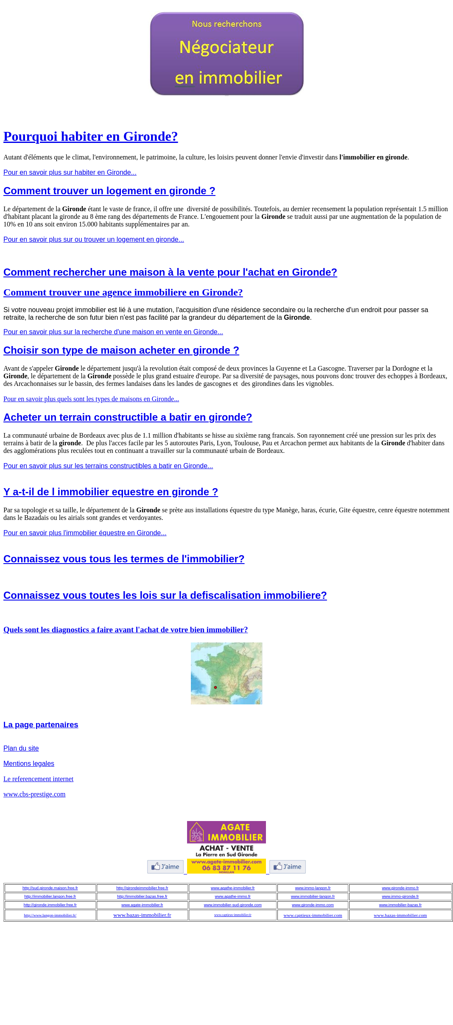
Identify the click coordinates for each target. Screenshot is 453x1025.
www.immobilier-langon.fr (313, 896)
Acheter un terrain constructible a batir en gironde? (127, 417)
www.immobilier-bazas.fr (400, 905)
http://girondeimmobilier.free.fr (142, 888)
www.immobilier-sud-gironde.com (233, 905)
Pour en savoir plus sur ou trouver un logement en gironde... (93, 239)
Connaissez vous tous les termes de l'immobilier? (124, 558)
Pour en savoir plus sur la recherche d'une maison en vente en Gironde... (113, 331)
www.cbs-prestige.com (34, 794)
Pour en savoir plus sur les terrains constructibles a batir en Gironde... (108, 465)
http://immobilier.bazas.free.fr (142, 896)
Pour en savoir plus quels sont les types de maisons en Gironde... (91, 398)
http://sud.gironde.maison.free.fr (50, 888)
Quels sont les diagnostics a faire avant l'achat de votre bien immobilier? (125, 629)
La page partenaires (40, 724)
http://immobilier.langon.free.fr (50, 896)
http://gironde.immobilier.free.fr (50, 905)
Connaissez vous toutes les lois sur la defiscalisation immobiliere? (165, 595)
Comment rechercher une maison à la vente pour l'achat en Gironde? (170, 272)
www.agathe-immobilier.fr (232, 888)
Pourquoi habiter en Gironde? (90, 136)
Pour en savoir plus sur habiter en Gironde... (70, 172)
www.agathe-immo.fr (233, 896)
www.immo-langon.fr (313, 888)
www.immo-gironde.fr (400, 896)
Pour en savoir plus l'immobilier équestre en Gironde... (85, 532)
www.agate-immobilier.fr (142, 905)
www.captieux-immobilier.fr (233, 915)
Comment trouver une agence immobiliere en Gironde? (123, 292)
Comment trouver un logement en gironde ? (109, 190)
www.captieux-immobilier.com (313, 915)
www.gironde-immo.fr (400, 888)
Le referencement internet (38, 778)
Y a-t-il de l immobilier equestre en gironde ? (110, 491)
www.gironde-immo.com (313, 905)
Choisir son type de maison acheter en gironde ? (121, 350)
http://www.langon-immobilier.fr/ (50, 915)
